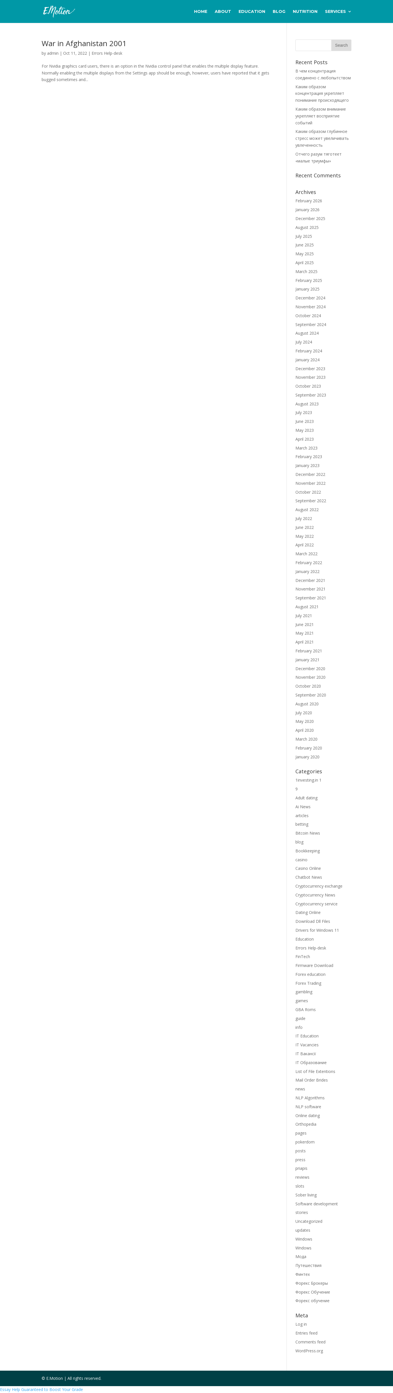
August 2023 (307, 404)
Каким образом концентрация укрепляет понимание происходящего (322, 93)
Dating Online (308, 912)
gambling (303, 991)
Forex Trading (308, 983)
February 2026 (308, 200)
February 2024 (308, 351)
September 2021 (310, 598)
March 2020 (306, 739)
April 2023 (304, 439)
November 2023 (310, 377)
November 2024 (310, 306)
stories (301, 1212)
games (301, 1000)
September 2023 (310, 395)
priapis (301, 1168)
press (300, 1159)
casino (301, 859)
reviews (302, 1177)
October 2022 (308, 492)
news (300, 1089)
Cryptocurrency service (316, 904)
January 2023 (307, 465)
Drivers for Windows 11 (317, 930)
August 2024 (307, 333)
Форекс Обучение (312, 1292)
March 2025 (306, 271)
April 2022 (304, 545)
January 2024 (307, 359)
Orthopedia (305, 1124)
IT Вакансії (305, 1053)
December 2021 (310, 580)
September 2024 (310, 324)
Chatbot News (308, 877)
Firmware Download (314, 965)
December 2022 (310, 474)
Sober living (306, 1195)
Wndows (303, 1248)
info (299, 1027)
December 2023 (310, 368)
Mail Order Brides (311, 1080)
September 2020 (310, 695)
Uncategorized (308, 1221)
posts (300, 1150)
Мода (300, 1256)
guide (300, 1018)
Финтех (302, 1274)
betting (301, 824)
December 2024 (310, 298)
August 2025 (307, 227)
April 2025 (304, 262)
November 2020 (310, 677)
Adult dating (306, 798)
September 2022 (310, 500)
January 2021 (307, 659)
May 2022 (304, 536)
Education (252, 11)
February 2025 (308, 280)
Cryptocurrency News (315, 895)
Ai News (303, 806)
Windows (303, 1239)
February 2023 (308, 456)
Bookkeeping (307, 851)
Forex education (310, 974)
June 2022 (304, 527)
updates (302, 1230)
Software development (316, 1203)
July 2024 (303, 342)
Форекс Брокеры (311, 1283)
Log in (301, 1324)
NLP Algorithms (310, 1097)
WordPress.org (309, 1350)
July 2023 (303, 412)
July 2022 (303, 518)
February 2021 (308, 651)
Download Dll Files (312, 921)
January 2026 (307, 209)
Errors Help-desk (107, 53)
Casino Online (308, 868)
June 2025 (304, 245)
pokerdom (305, 1142)
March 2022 (306, 553)
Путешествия (308, 1265)
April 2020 (304, 730)
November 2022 (310, 483)
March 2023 (306, 448)
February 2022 (308, 562)
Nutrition (305, 11)
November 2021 (310, 589)
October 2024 (308, 315)
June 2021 (304, 624)
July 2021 (303, 615)
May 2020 (304, 721)
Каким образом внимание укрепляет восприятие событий (320, 115)
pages (301, 1133)
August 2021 (307, 606)
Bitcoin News (307, 833)
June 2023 (304, 421)
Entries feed (306, 1333)
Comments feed (310, 1342)
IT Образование (311, 1062)
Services (335, 11)
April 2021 (304, 642)
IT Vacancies (307, 1044)
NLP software (308, 1106)
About (223, 11)
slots (299, 1186)
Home (200, 11)
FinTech (302, 956)
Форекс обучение (312, 1300)
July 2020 (303, 712)
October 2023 (308, 386)
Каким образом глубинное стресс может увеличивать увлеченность (322, 138)
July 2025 (303, 236)
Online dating (307, 1115)
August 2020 (307, 704)
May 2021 (304, 633)
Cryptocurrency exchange (318, 886)
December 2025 (310, 218)
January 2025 (307, 289)
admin (53, 53)
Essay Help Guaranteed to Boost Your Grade (41, 1389)
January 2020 (307, 757)
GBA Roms (305, 1009)
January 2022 (307, 571)
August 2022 (307, 509)
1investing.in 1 (308, 780)
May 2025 (304, 253)
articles (302, 815)
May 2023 (304, 430)
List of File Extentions (315, 1071)
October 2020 (308, 686)
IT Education (307, 1036)
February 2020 (308, 748)
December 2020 (310, 668)
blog (299, 842)
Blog (279, 11)
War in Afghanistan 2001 (84, 43)
